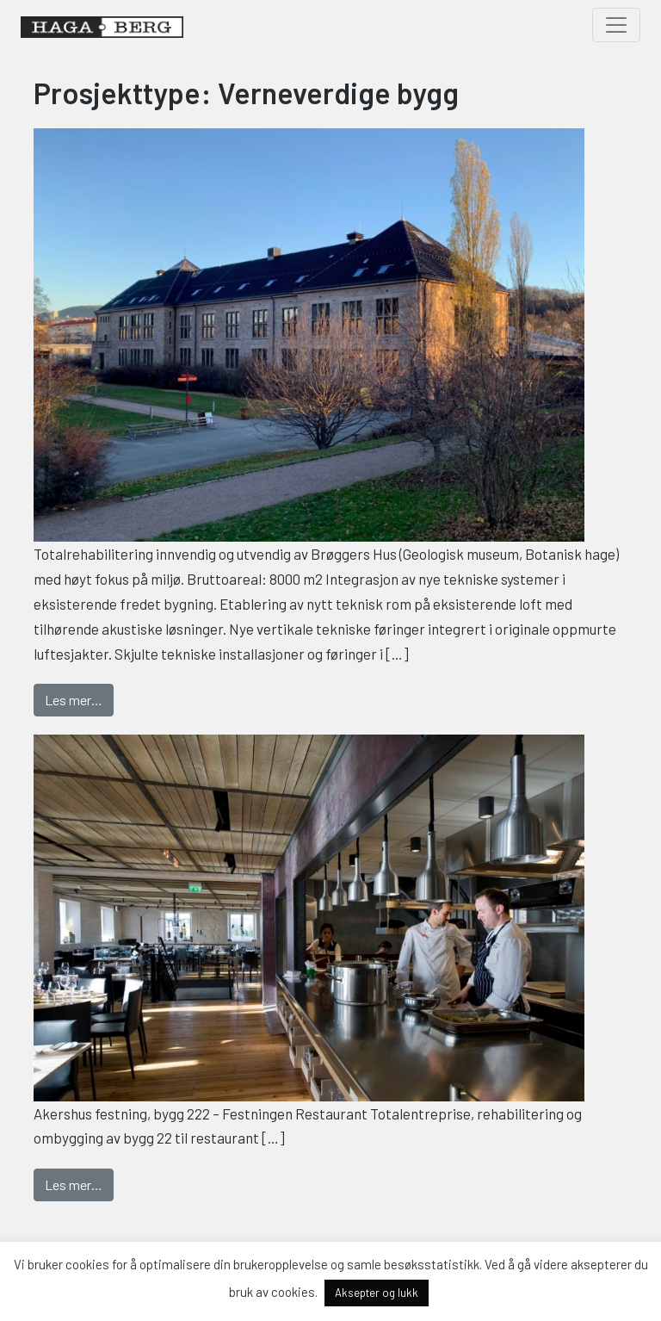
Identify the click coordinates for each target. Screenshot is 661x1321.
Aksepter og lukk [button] (376, 1292)
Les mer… (79, 698)
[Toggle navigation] (616, 25)
